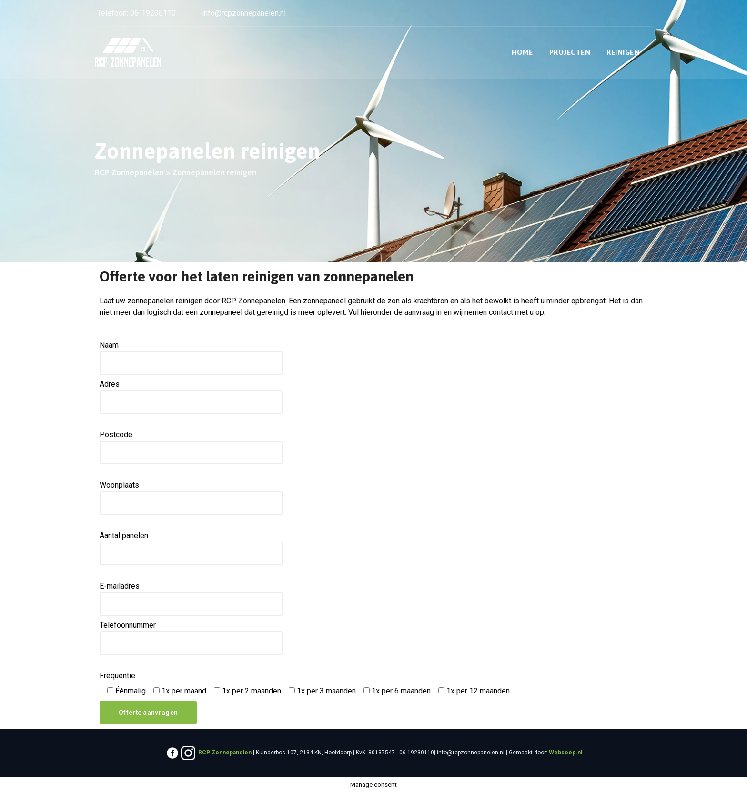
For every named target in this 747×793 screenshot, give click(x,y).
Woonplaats (191, 498)
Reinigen (622, 52)
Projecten (570, 52)
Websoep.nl (565, 752)
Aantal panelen (191, 548)
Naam (191, 358)
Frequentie (117, 675)
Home (522, 52)
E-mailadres (191, 599)
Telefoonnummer (191, 638)
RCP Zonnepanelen (225, 752)
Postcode (191, 447)
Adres (191, 397)
